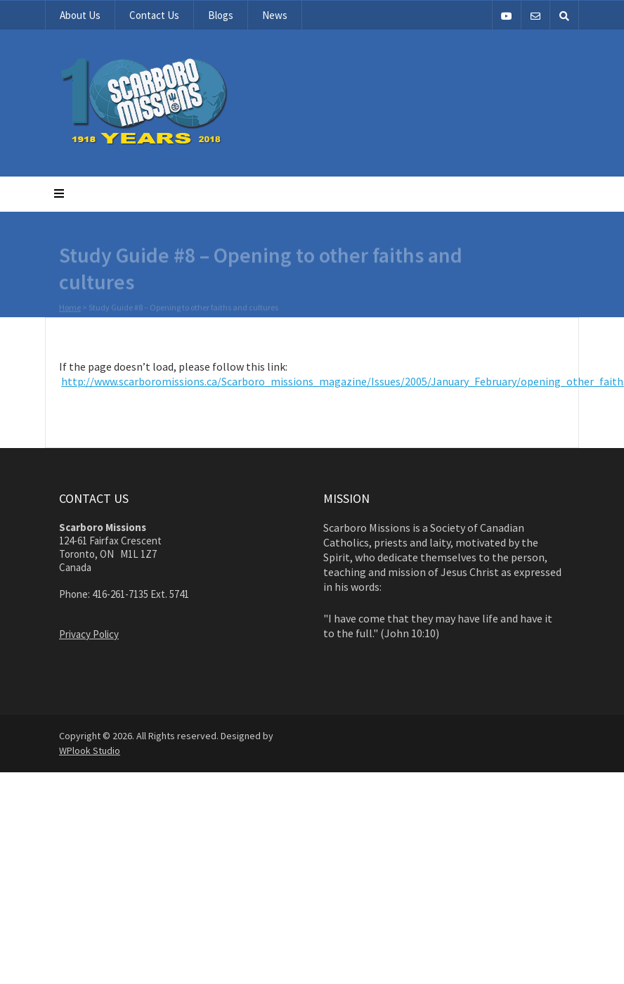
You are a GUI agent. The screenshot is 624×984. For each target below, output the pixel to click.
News (274, 15)
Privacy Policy (89, 634)
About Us (80, 15)
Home (70, 307)
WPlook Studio (89, 750)
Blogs (220, 15)
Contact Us (154, 15)
